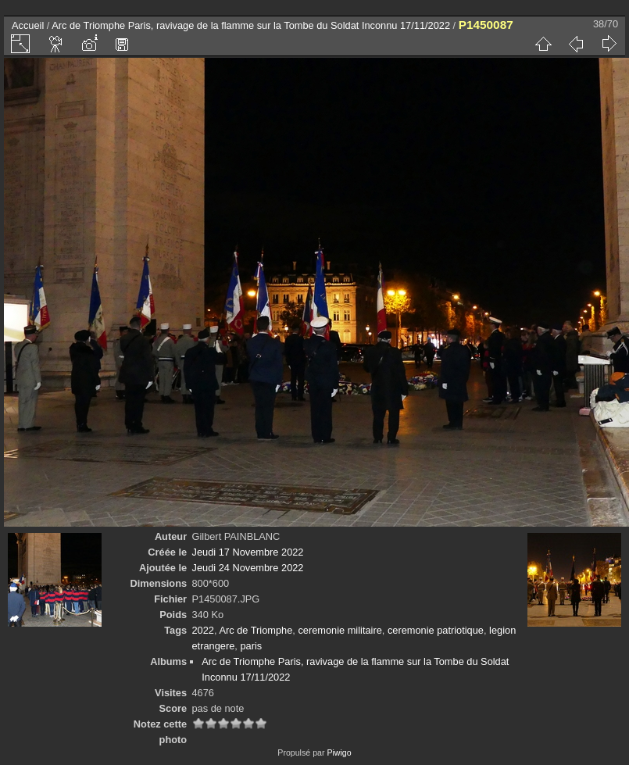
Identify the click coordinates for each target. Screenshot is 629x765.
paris (251, 646)
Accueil (28, 25)
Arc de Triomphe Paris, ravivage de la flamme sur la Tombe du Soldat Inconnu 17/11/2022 (251, 25)
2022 (203, 630)
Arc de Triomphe (255, 630)
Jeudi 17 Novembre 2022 (248, 552)
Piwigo (339, 752)
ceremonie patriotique (436, 630)
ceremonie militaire (339, 630)
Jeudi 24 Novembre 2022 (248, 568)
